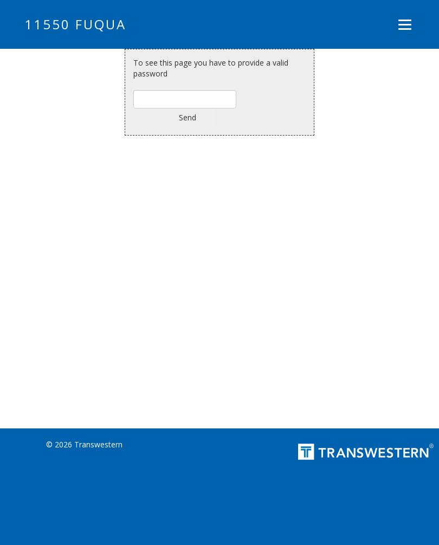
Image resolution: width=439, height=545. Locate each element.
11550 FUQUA (75, 24)
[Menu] (405, 24)
